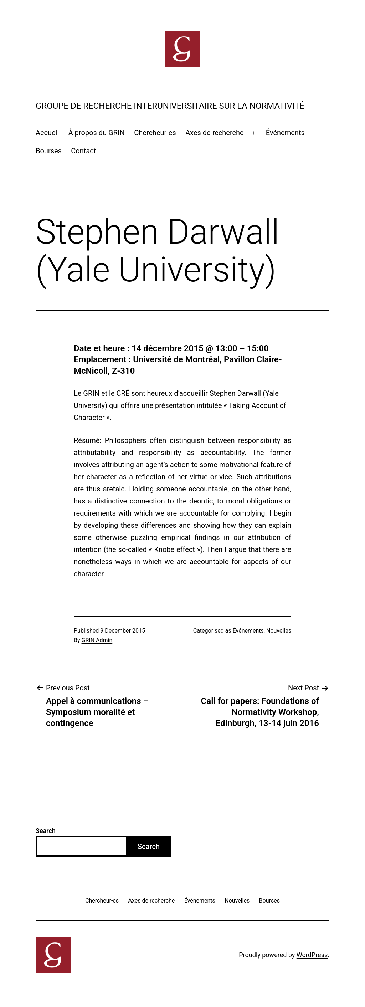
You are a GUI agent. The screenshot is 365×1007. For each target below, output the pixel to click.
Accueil (47, 132)
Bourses (49, 151)
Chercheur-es (155, 132)
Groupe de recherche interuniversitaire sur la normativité (170, 106)
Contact (83, 151)
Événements (285, 132)
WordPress (312, 955)
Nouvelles (278, 630)
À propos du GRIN (96, 132)
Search (46, 830)
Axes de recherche (214, 132)
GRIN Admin (97, 640)
